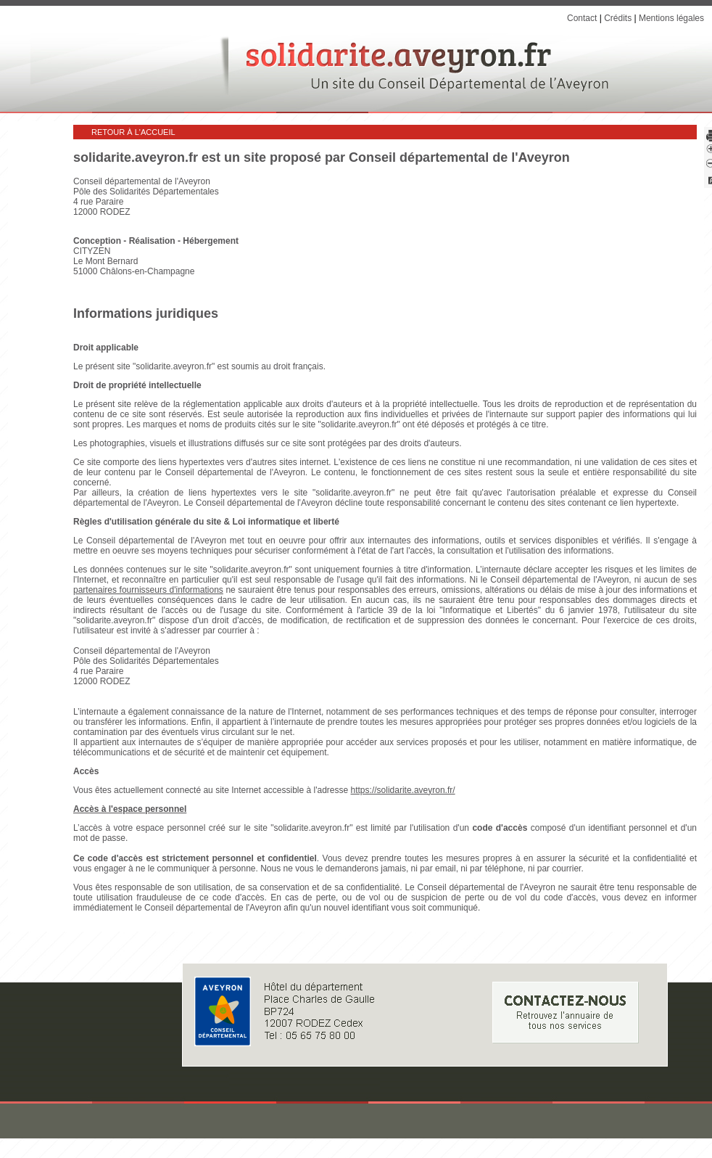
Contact (582, 18)
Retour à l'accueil (133, 132)
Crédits (618, 18)
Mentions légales (671, 18)
